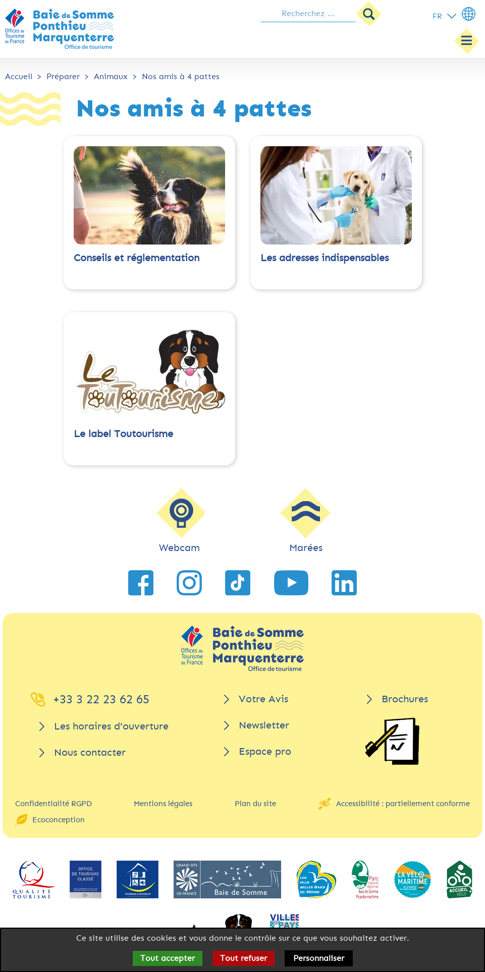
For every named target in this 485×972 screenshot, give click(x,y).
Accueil (18, 76)
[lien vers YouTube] (291, 582)
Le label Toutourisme (123, 434)
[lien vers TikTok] (237, 582)
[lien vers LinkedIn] (344, 582)
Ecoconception (58, 819)
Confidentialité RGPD (53, 803)
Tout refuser (243, 958)
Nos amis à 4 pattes (181, 76)
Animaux (111, 76)
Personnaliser (318, 958)
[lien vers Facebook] (140, 582)
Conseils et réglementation (136, 258)
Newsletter (264, 725)
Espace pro (265, 751)
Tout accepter (167, 958)
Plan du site (255, 803)
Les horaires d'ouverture (111, 726)
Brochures (405, 699)
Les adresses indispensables (324, 258)
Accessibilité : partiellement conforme (403, 803)
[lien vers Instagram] (189, 582)
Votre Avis (263, 699)
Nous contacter (90, 752)
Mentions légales (163, 803)
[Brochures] (392, 741)
